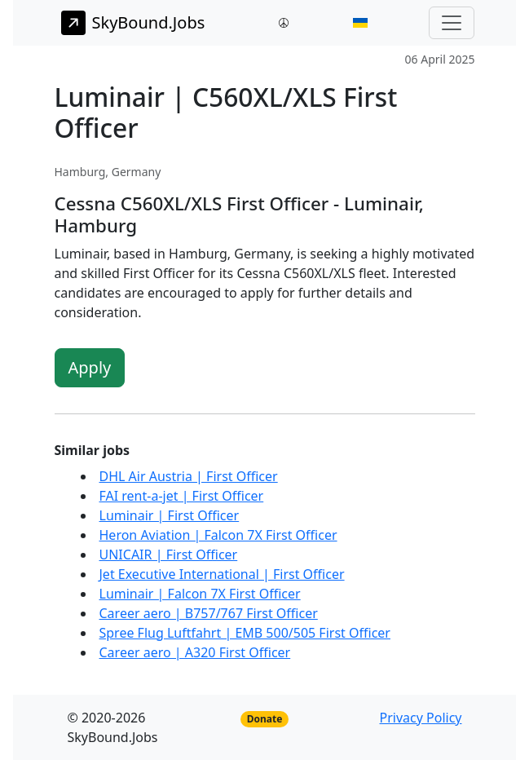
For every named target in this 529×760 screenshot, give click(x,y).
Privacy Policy (421, 718)
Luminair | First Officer (169, 515)
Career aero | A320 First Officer (195, 652)
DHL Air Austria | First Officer (188, 476)
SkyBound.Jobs (133, 23)
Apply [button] (90, 367)
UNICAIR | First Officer (168, 554)
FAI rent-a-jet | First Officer (181, 496)
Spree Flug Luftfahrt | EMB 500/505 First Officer (244, 633)
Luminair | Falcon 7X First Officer (200, 594)
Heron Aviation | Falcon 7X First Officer (218, 535)
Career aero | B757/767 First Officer (208, 613)
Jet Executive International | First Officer (222, 574)
